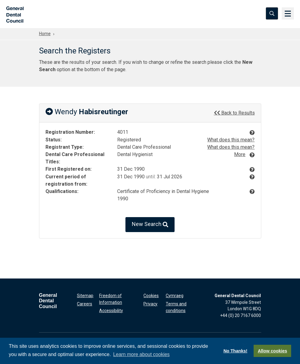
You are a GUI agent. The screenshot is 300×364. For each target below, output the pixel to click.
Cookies (151, 295)
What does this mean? (231, 140)
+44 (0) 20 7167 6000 (240, 315)
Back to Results (234, 112)
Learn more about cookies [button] (141, 354)
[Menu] (288, 14)
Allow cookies (272, 350)
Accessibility (111, 310)
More (239, 154)
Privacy (150, 303)
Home (45, 33)
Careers (84, 303)
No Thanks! (235, 350)
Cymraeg (174, 295)
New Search (150, 224)
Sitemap (85, 295)
